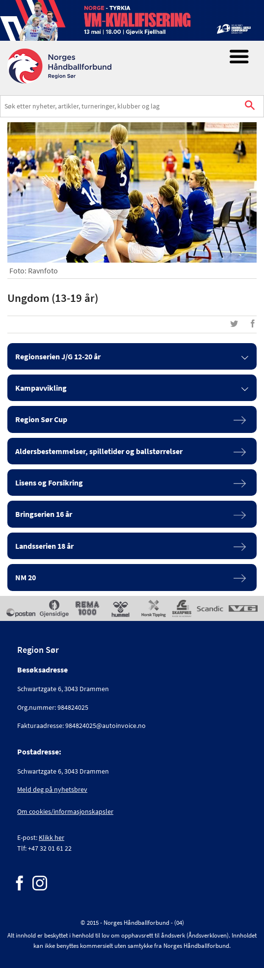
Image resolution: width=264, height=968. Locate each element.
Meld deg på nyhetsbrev (52, 789)
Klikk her (51, 837)
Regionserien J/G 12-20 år (58, 356)
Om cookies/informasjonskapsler (65, 811)
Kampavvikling (41, 388)
